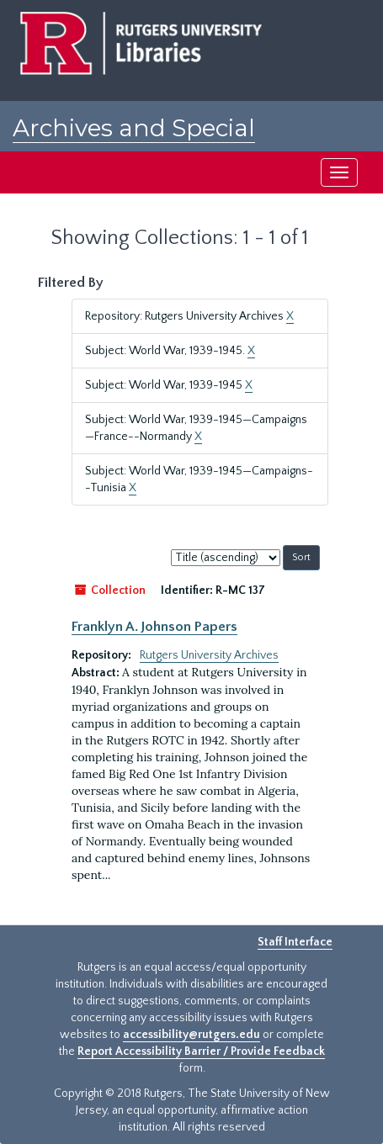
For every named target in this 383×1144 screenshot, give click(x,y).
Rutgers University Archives (209, 655)
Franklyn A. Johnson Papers (154, 626)
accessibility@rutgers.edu (191, 1034)
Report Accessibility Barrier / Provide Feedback (201, 1051)
